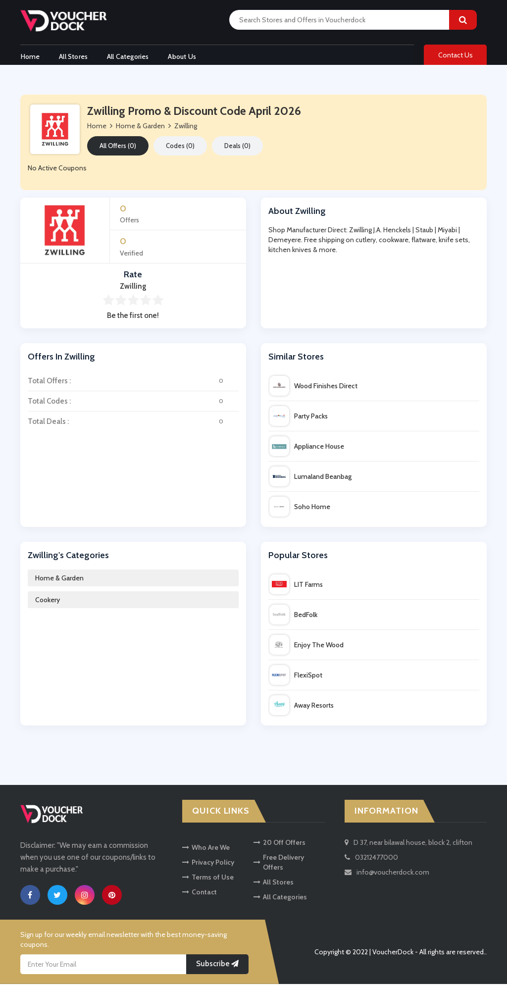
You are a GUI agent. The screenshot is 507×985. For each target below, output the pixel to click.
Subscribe (217, 964)
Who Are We (206, 847)
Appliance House (306, 447)
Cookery (47, 600)
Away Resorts (301, 706)
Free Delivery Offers (279, 862)
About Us (183, 56)
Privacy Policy (208, 862)
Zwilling (185, 126)
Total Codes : (133, 402)
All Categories (128, 56)
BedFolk (293, 615)
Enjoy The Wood (306, 646)
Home (30, 56)
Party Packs (298, 417)
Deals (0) (237, 147)
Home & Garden (59, 578)
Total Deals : (133, 422)
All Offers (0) (118, 147)
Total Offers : (133, 382)
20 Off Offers (279, 842)
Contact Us (455, 55)
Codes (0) (180, 147)
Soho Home (299, 508)
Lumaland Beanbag (310, 477)
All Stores (73, 56)
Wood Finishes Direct (313, 387)
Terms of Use (208, 877)
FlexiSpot (295, 676)
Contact (199, 892)
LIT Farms (296, 585)
